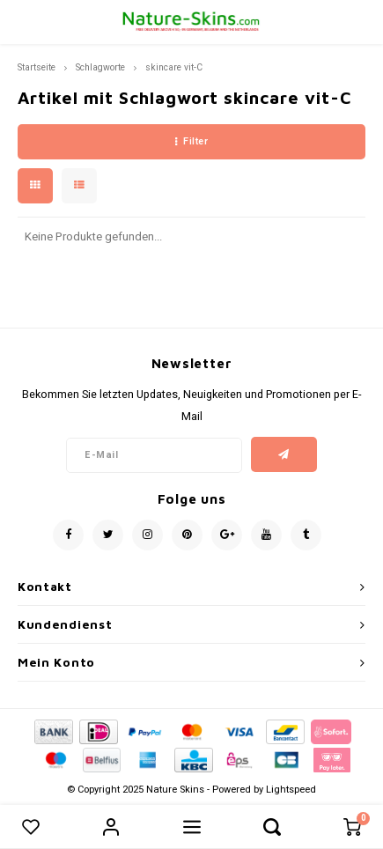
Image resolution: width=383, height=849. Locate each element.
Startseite (36, 67)
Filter (192, 141)
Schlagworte (100, 67)
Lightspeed (291, 789)
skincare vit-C (174, 67)
